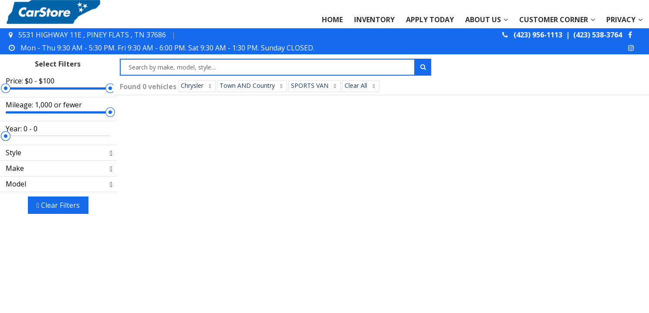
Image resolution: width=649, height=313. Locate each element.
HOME (332, 19)
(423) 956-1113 (539, 35)
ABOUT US (486, 19)
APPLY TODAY (430, 19)
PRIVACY (624, 19)
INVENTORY (374, 19)
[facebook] (631, 35)
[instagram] (632, 48)
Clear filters (56, 151)
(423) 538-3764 (597, 35)
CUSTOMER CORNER (557, 19)
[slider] (106, 57)
